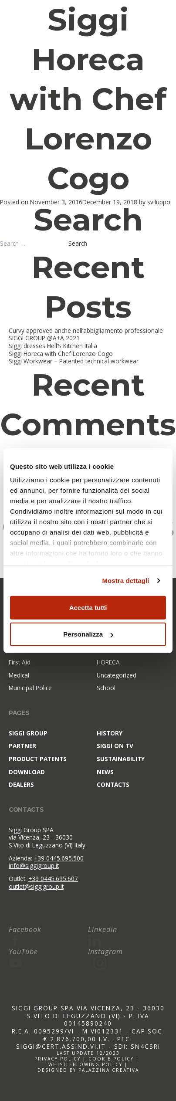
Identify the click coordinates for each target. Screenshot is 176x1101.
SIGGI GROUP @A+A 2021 (44, 338)
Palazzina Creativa (108, 1070)
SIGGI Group (28, 733)
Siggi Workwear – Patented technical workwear (74, 361)
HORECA (108, 662)
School (106, 688)
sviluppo (158, 202)
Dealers (21, 784)
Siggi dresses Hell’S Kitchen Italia (53, 346)
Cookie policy (111, 1059)
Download (27, 772)
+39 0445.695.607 (53, 878)
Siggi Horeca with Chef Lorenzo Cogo (88, 99)
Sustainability (121, 759)
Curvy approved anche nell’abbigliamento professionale (86, 330)
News (105, 772)
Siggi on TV (115, 746)
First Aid (19, 662)
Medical (19, 675)
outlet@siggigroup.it (36, 886)
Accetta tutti (88, 607)
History (109, 733)
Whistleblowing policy (85, 1064)
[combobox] (33, 243)
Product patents (38, 759)
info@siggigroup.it (34, 865)
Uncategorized (116, 675)
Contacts (113, 784)
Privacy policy (57, 1059)
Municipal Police (30, 688)
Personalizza (88, 634)
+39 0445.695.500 (59, 858)
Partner (22, 746)
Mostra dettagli (125, 580)
